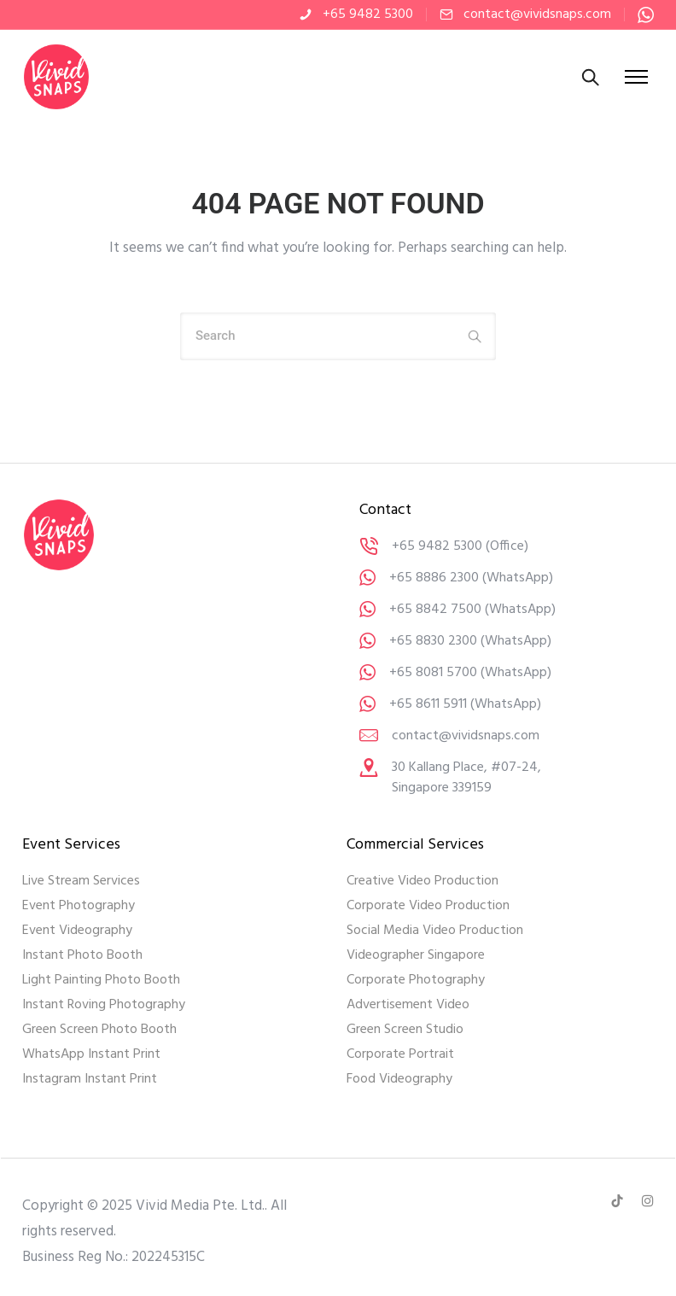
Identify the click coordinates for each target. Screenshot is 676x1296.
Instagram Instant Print (89, 1079)
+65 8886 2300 (434, 578)
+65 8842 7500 (435, 609)
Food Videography (399, 1079)
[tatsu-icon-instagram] (648, 1201)
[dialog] (644, 1262)
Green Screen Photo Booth (99, 1030)
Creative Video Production (422, 881)
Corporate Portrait (400, 1054)
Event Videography (77, 930)
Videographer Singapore (416, 955)
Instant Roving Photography (103, 1005)
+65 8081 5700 (433, 673)
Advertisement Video (408, 1005)
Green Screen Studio (405, 1030)
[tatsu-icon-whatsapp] (646, 14)
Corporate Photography (416, 980)
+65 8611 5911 (428, 704)
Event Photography (78, 906)
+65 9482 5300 (368, 14)
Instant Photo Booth (82, 955)
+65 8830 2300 (433, 641)
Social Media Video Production (435, 930)
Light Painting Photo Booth (101, 980)
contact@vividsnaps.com (537, 14)
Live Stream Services (81, 881)
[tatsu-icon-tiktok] (619, 1201)
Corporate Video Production (428, 906)
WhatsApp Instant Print (91, 1054)
